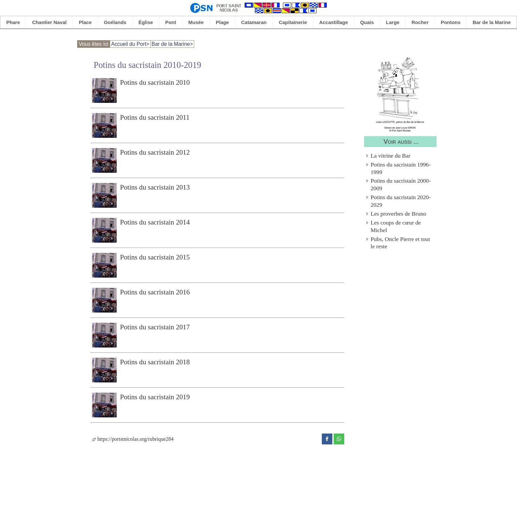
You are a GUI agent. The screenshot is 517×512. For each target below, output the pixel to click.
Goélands (115, 22)
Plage (222, 22)
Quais (367, 22)
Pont (170, 22)
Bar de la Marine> (172, 44)
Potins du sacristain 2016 (155, 292)
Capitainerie (293, 22)
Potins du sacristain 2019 (155, 397)
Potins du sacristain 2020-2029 (401, 201)
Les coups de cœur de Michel (396, 226)
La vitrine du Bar (391, 155)
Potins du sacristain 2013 (155, 187)
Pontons (451, 22)
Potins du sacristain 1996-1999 (401, 168)
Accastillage (333, 22)
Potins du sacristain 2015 (155, 257)
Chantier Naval (49, 22)
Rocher (420, 22)
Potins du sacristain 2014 (155, 222)
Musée (196, 22)
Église (145, 22)
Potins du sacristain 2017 (155, 327)
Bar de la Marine (491, 22)
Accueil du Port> (130, 44)
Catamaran (253, 22)
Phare (13, 22)
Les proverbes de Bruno (398, 213)
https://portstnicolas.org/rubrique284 (132, 439)
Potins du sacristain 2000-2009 (401, 184)
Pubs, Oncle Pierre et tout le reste (400, 243)
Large (393, 22)
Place (85, 22)
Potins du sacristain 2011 (155, 117)
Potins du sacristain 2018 (155, 362)
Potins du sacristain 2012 (155, 152)
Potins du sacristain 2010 (155, 82)
